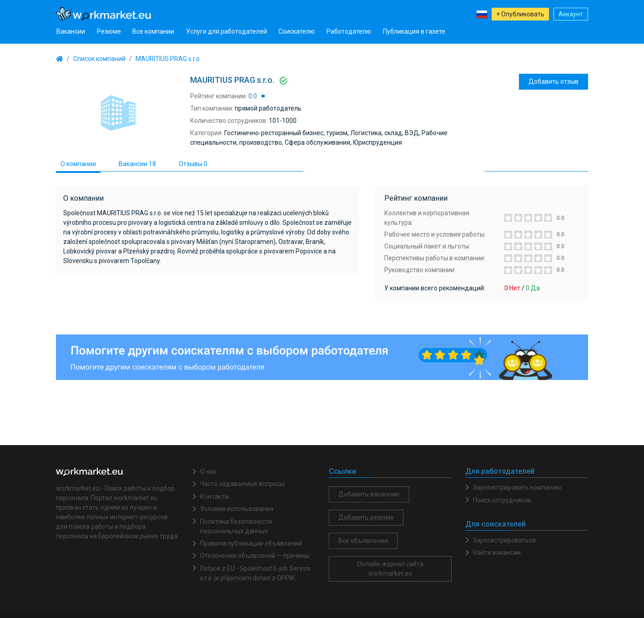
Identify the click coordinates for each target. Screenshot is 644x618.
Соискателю (296, 31)
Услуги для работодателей (226, 31)
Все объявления (363, 540)
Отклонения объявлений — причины (254, 555)
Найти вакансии (497, 552)
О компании (78, 163)
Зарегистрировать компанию (517, 487)
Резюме (109, 31)
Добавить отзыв (553, 81)
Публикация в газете (414, 31)
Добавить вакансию (369, 494)
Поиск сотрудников (502, 500)
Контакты (214, 496)
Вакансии (70, 31)
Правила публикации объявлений (251, 543)
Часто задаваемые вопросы (242, 483)
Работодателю (349, 31)
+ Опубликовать (520, 14)
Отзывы (193, 163)
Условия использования (236, 508)
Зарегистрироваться (504, 540)
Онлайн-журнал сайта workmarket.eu (390, 568)
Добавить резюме (366, 517)
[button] (481, 14)
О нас (208, 471)
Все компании (153, 31)
